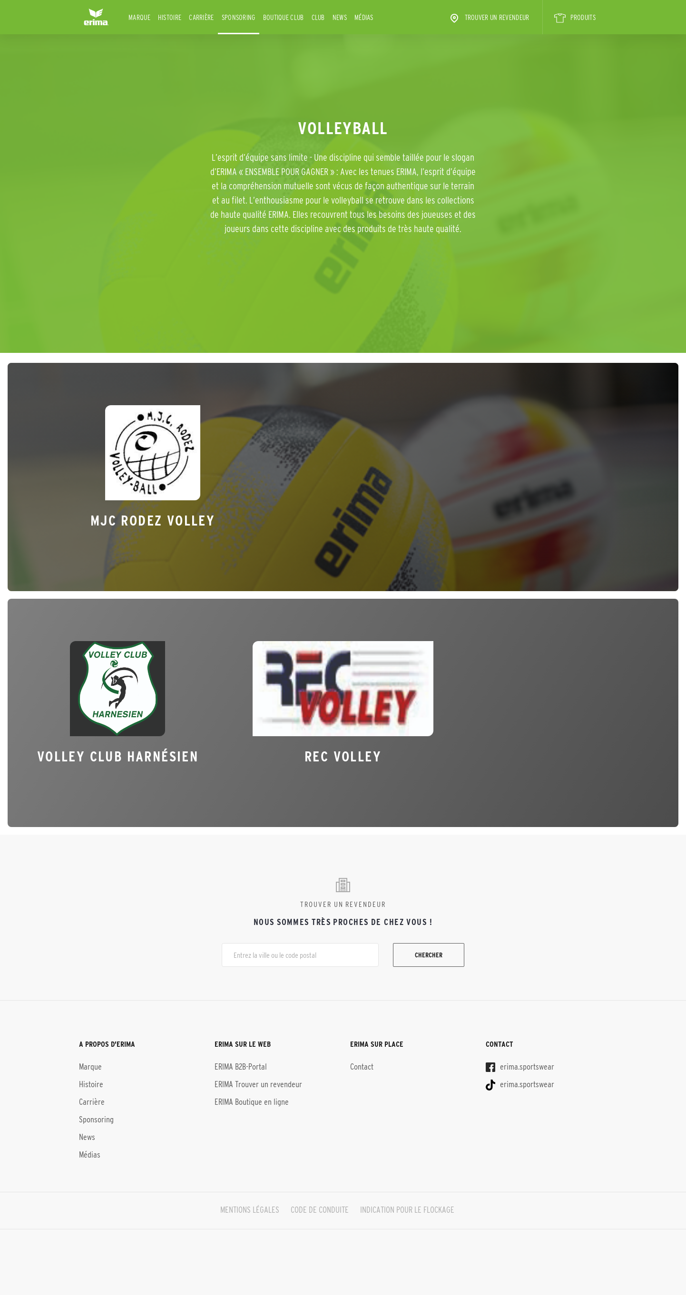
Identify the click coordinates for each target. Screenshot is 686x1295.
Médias (363, 17)
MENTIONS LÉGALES (248, 1207)
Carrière (201, 17)
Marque (139, 17)
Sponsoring (238, 17)
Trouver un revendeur (489, 18)
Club (318, 17)
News (340, 17)
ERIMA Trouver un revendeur (258, 1081)
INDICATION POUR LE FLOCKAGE (409, 1207)
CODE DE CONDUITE (320, 1207)
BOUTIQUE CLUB (283, 17)
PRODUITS (575, 18)
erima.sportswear (520, 1064)
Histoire (169, 17)
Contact (361, 1064)
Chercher (428, 955)
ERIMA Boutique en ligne (252, 1099)
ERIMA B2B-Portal (241, 1064)
